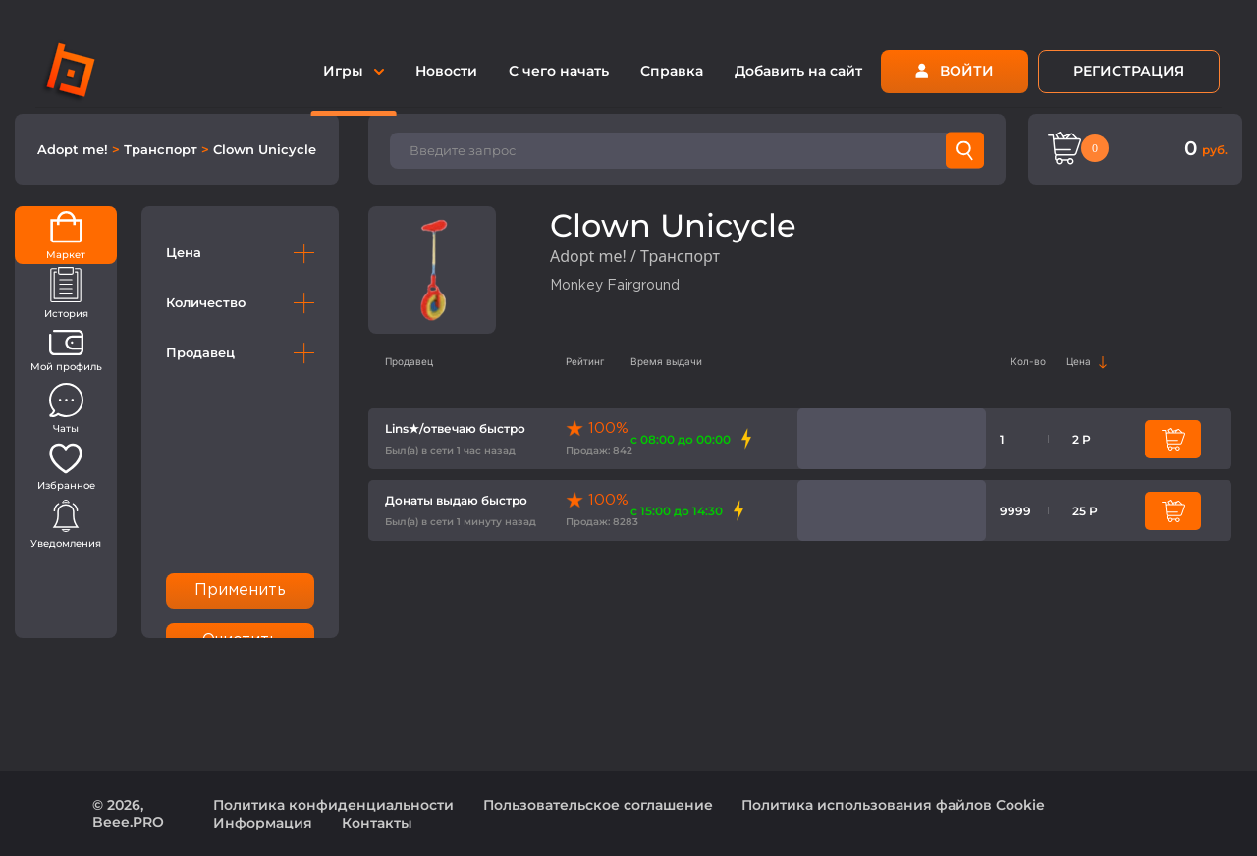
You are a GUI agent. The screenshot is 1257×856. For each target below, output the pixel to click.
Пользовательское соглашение (598, 805)
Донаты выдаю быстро (456, 500)
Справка (671, 71)
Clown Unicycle (264, 149)
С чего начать (559, 71)
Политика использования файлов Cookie (893, 805)
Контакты (377, 822)
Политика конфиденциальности (333, 805)
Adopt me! (74, 149)
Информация (262, 822)
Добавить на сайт (798, 71)
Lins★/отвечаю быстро (455, 428)
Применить (240, 590)
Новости (446, 71)
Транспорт (162, 149)
